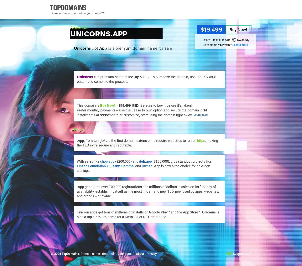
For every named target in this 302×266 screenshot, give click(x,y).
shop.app (107, 161)
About (140, 254)
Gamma (127, 166)
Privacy (152, 254)
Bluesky (113, 166)
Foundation (97, 166)
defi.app (145, 161)
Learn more (241, 45)
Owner (147, 166)
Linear (82, 166)
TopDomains (70, 254)
